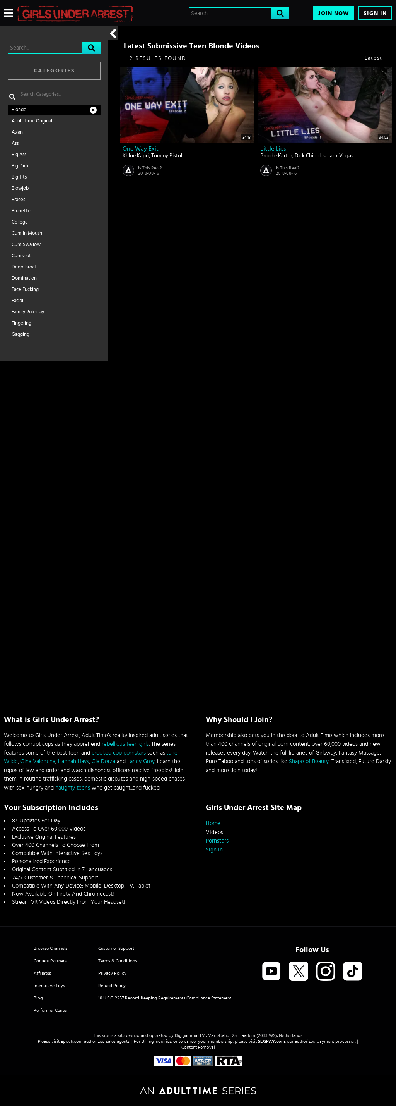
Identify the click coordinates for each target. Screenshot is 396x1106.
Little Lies (273, 149)
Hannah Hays (73, 761)
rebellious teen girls (125, 744)
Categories (54, 71)
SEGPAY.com (271, 1041)
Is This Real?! (150, 167)
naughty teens (72, 788)
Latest (373, 58)
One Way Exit (141, 149)
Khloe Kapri (136, 155)
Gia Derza (103, 761)
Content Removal (198, 1047)
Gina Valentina (37, 761)
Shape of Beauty (309, 761)
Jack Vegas (340, 155)
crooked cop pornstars (119, 753)
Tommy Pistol (166, 155)
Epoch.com (72, 1041)
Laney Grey (141, 761)
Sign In (375, 13)
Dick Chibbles (310, 155)
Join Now (333, 13)
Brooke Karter (276, 155)
